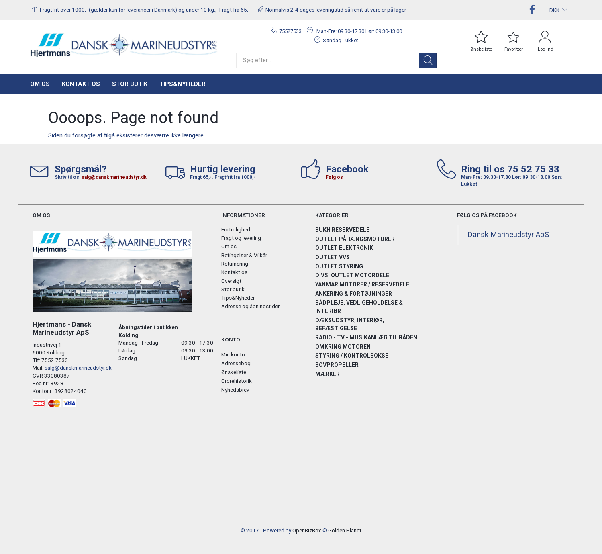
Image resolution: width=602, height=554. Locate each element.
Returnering (234, 263)
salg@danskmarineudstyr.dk (114, 177)
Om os (40, 84)
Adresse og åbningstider (250, 306)
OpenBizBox (306, 530)
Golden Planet (344, 530)
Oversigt (231, 281)
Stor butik (129, 84)
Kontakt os (81, 84)
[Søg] (428, 60)
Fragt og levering (241, 238)
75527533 (290, 31)
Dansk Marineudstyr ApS (508, 234)
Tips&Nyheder (182, 84)
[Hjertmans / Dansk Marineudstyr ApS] (124, 45)
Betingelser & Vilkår (244, 255)
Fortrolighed (235, 229)
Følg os (334, 177)
